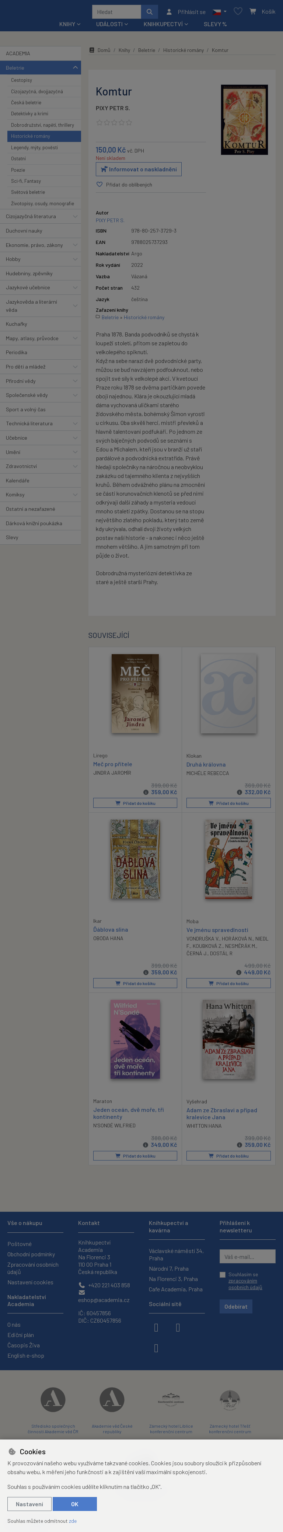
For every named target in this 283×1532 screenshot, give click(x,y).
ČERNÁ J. (196, 955)
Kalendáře (17, 483)
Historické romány (30, 139)
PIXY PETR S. (113, 110)
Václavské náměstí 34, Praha (176, 1254)
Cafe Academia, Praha (176, 1288)
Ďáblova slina (110, 931)
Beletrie (15, 70)
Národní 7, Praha (169, 1268)
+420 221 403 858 (104, 1284)
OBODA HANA (108, 940)
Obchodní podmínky (31, 1253)
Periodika (16, 355)
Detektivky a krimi (29, 116)
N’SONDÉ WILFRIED (114, 1127)
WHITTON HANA (204, 1128)
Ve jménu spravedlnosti (217, 931)
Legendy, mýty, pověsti (34, 150)
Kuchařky (16, 326)
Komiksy (15, 497)
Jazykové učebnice (28, 290)
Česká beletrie (26, 105)
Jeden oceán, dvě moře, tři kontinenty (128, 1115)
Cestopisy (21, 83)
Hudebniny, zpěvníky (29, 276)
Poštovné (19, 1243)
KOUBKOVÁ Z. (208, 948)
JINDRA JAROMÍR (112, 775)
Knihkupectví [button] (163, 26)
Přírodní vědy (21, 383)
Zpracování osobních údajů (33, 1268)
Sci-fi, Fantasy (26, 183)
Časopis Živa (23, 1344)
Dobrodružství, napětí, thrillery (42, 127)
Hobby (13, 261)
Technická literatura (29, 426)
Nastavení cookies (30, 1281)
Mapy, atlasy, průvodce (32, 341)
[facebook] (156, 1326)
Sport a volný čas (26, 412)
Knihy (124, 52)
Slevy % (215, 26)
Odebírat (236, 1306)
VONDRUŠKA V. (202, 941)
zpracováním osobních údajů (245, 1283)
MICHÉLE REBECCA (207, 775)
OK (74, 1503)
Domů (99, 52)
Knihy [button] (67, 26)
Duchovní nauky (24, 233)
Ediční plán (20, 1334)
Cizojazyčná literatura (31, 219)
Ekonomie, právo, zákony (34, 247)
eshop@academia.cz (104, 1296)
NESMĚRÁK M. (240, 948)
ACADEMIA (18, 56)
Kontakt (89, 1222)
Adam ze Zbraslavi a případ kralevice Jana (221, 1116)
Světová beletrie (28, 195)
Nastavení (29, 1503)
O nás (14, 1324)
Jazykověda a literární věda (31, 308)
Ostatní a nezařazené (30, 511)
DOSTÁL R (221, 955)
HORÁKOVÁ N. (237, 941)
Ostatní (18, 161)
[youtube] (156, 1347)
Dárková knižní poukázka (34, 526)
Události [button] (109, 26)
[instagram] (178, 1326)
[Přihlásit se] (185, 13)
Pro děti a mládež (25, 369)
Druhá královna (206, 766)
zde (73, 1521)
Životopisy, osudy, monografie (42, 206)
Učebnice (16, 440)
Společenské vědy (27, 397)
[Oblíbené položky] (238, 13)
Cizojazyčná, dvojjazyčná (37, 94)
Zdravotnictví (21, 468)
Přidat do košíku (135, 805)
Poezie (18, 172)
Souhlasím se (245, 1280)
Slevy (12, 540)
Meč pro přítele (112, 766)
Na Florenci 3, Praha (173, 1278)
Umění (13, 454)
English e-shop (25, 1355)
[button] (219, 13)
